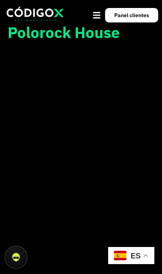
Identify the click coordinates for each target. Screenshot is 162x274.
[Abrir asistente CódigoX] (16, 257)
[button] (97, 15)
